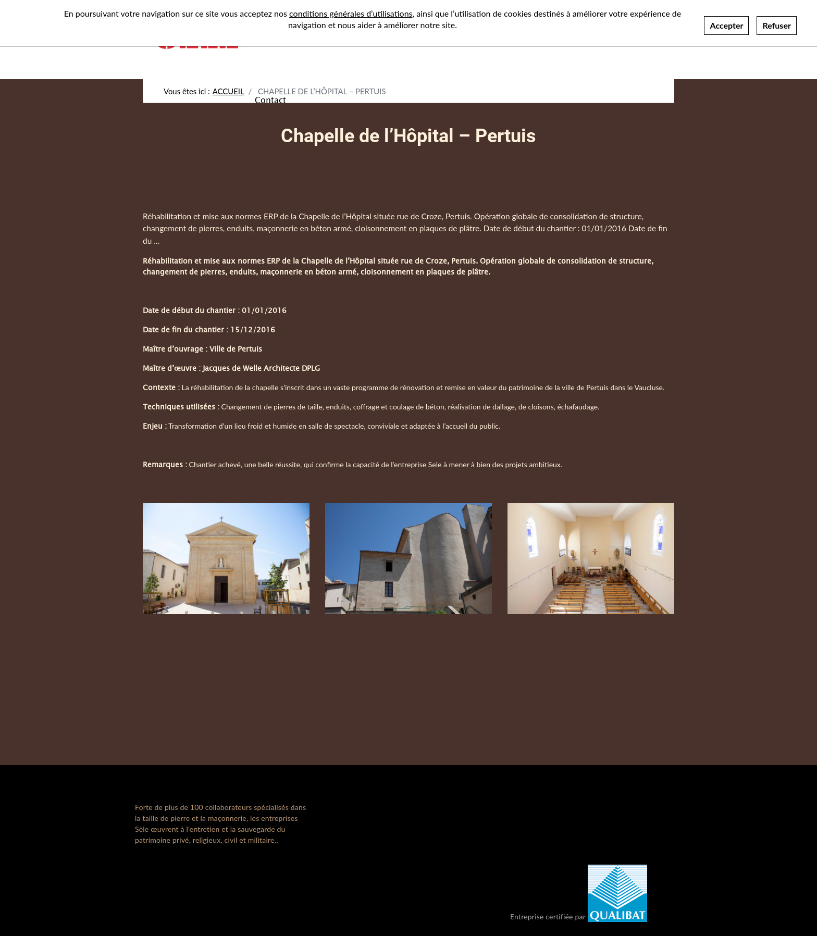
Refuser (776, 25)
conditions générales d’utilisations (350, 13)
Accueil (228, 91)
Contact (270, 99)
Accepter (726, 25)
